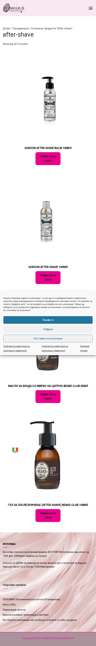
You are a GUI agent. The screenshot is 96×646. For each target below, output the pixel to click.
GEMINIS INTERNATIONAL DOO (57, 638)
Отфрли (48, 329)
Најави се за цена (48, 158)
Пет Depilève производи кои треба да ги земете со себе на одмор (40, 620)
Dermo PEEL (9, 604)
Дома (6, 28)
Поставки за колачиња (48, 338)
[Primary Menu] (90, 8)
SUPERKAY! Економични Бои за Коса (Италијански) (31, 599)
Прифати (48, 319)
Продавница (21, 28)
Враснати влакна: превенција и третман (26, 614)
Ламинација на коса (14, 609)
